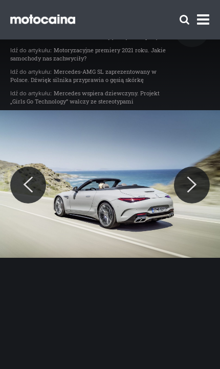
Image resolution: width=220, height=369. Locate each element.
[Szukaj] (184, 20)
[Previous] (28, 185)
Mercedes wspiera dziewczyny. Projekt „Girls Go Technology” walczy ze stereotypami (85, 97)
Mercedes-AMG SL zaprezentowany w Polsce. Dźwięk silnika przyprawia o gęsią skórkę (83, 76)
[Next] (192, 185)
